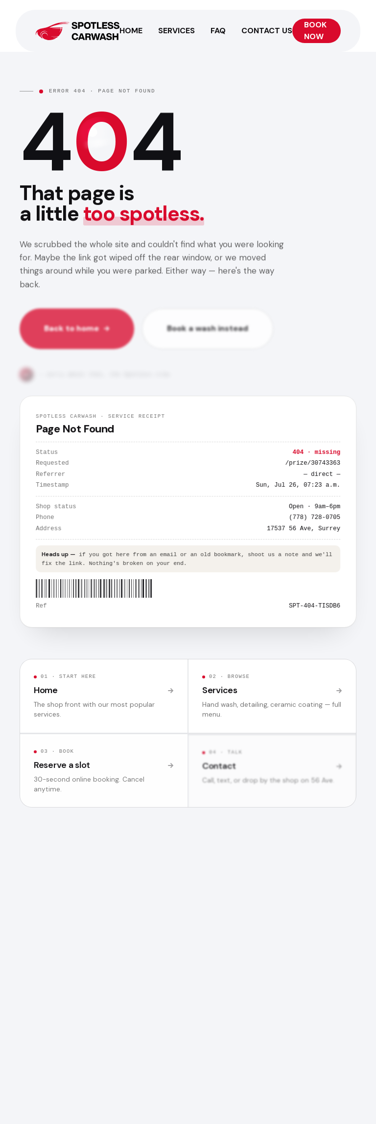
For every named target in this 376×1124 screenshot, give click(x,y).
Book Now (315, 31)
